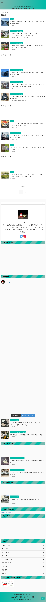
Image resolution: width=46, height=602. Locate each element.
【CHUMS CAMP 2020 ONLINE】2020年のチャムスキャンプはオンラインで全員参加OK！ (27, 124)
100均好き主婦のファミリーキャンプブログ (23, 594)
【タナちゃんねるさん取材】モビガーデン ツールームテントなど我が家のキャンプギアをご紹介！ (27, 35)
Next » (23, 186)
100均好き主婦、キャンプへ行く (23, 8)
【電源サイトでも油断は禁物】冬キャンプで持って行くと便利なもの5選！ (27, 73)
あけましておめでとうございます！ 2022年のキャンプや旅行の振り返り (27, 23)
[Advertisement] (23, 62)
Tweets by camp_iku (7, 512)
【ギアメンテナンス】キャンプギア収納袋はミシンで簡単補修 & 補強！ (27, 97)
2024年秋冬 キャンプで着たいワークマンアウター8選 (26, 435)
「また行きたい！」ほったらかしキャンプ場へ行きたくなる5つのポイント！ (27, 136)
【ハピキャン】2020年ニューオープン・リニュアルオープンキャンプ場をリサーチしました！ (27, 175)
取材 (27, 37)
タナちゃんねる (22, 37)
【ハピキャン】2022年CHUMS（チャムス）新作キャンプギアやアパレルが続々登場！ (27, 46)
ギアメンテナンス (22, 100)
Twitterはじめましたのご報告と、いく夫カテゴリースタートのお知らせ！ (27, 148)
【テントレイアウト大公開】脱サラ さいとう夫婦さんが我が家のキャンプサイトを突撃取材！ (27, 85)
